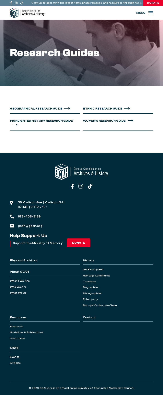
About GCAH (19, 272)
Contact (89, 317)
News (14, 348)
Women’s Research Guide (104, 120)
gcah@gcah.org (26, 226)
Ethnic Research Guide (102, 108)
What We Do (18, 292)
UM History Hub (93, 269)
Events (14, 357)
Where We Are (20, 281)
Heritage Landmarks (96, 275)
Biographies (91, 287)
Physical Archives (23, 260)
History (88, 260)
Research (16, 326)
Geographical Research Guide (36, 108)
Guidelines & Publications (26, 332)
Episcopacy (90, 299)
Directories (18, 338)
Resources (18, 317)
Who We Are (18, 287)
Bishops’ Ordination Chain (100, 305)
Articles (15, 363)
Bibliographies (92, 293)
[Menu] (144, 12)
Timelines (89, 281)
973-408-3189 (25, 216)
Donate (153, 3)
